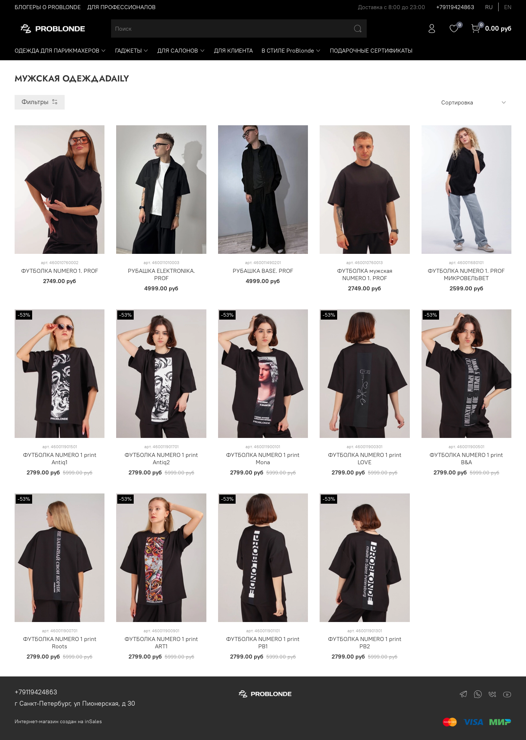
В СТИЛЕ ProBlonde (291, 50)
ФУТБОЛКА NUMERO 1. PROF (59, 270)
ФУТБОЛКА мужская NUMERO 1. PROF (364, 274)
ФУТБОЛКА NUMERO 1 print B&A (466, 458)
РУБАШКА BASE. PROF (263, 270)
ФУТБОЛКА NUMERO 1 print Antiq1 (59, 458)
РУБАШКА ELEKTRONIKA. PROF (161, 274)
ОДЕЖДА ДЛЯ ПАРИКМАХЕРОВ (60, 50)
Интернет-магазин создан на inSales (58, 721)
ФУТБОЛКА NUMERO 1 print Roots (59, 642)
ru (489, 7)
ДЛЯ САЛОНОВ (181, 50)
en (507, 7)
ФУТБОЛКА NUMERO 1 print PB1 (263, 642)
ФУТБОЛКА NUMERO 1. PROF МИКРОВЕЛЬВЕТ (466, 274)
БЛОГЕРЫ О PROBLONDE (48, 7)
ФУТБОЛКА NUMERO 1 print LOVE (364, 458)
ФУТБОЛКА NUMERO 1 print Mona (263, 458)
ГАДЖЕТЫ (132, 50)
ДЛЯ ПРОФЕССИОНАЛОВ (121, 7)
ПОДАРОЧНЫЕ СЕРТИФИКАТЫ (371, 50)
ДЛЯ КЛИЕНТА (233, 50)
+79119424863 (455, 7)
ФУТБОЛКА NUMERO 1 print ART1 (161, 642)
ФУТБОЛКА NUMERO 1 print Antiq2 (161, 458)
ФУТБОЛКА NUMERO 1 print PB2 (364, 642)
